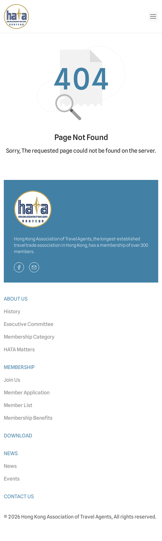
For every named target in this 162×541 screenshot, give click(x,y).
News (10, 466)
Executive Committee (28, 324)
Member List (18, 405)
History (12, 312)
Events (12, 479)
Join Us (12, 380)
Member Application (27, 393)
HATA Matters (19, 350)
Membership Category (29, 337)
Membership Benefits (28, 418)
